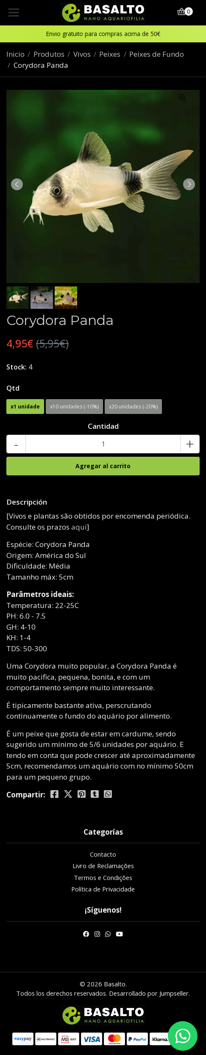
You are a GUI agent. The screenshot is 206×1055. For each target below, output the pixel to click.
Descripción (26, 502)
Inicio (15, 54)
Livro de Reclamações (103, 865)
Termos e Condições (103, 877)
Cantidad (103, 426)
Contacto (103, 854)
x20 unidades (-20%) (133, 406)
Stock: (16, 367)
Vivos (82, 54)
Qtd (12, 388)
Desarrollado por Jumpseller (149, 993)
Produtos (48, 54)
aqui (79, 527)
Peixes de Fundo (156, 54)
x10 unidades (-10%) (74, 406)
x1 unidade (25, 406)
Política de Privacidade (103, 889)
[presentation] (17, 184)
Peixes (109, 54)
